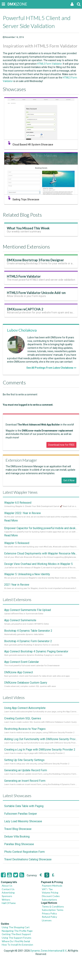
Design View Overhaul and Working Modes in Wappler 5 (38, 564)
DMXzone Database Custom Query (25, 682)
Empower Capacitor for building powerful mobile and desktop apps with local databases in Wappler (41, 528)
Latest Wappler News (20, 492)
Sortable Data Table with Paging (23, 806)
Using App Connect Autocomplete (25, 708)
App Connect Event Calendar (21, 662)
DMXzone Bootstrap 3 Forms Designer (35, 261)
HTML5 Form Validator (49, 63)
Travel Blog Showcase (17, 829)
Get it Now (69, 480)
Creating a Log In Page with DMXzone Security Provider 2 (39, 749)
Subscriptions (49, 899)
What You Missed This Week (28, 229)
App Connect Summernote (20, 620)
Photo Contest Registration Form (24, 851)
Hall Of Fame (9, 902)
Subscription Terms (52, 909)
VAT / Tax (47, 889)
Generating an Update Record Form (25, 770)
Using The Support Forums (16, 937)
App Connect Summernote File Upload (27, 610)
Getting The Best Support (16, 934)
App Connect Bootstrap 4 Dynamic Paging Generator (36, 651)
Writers (6, 899)
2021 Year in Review (16, 584)
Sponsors (7, 896)
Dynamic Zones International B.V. (48, 950)
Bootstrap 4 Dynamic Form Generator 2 (28, 641)
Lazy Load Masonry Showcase (23, 821)
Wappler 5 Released (16, 543)
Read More (11, 520)
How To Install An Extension (17, 944)
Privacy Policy (49, 913)
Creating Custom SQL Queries (22, 718)
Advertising (8, 892)
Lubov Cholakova (22, 330)
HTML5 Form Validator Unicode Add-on (36, 295)
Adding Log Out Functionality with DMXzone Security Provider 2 (41, 739)
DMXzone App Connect (18, 672)
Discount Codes (51, 896)
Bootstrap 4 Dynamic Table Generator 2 (28, 630)
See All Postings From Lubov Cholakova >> (51, 367)
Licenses (47, 920)
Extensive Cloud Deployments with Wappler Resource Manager (41, 553)
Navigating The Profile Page (17, 930)
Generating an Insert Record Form (24, 780)
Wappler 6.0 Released (17, 502)
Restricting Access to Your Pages (25, 729)
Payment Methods (52, 885)
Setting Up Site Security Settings (24, 760)
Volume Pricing (50, 892)
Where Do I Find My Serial (16, 941)
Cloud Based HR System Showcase (32, 144)
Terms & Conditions (53, 906)
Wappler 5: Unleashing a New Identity (27, 574)
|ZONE (11, 4)
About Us (7, 885)
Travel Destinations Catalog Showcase (28, 859)
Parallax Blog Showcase (19, 844)
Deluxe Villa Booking (17, 836)
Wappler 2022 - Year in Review (22, 513)
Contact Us (8, 889)
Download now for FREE (61, 444)
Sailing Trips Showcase (25, 199)
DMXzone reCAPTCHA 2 (26, 312)
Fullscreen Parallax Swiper (20, 813)
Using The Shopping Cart (16, 927)
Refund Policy (49, 916)
